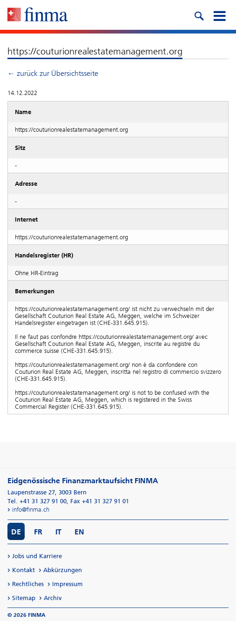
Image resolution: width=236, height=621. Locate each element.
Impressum (67, 583)
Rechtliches (28, 583)
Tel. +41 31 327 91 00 (37, 501)
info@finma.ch (30, 509)
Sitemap (23, 597)
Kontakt (23, 570)
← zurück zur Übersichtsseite (52, 73)
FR (38, 531)
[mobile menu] (219, 15)
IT (58, 531)
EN (79, 531)
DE (16, 531)
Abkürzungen (62, 570)
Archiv (53, 597)
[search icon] (198, 15)
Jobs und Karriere (37, 556)
